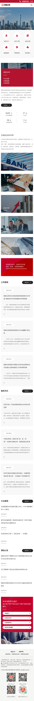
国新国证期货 (25, 654)
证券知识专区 (17, 618)
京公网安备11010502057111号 (9, 663)
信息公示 (13, 651)
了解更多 (6, 105)
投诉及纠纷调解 (17, 627)
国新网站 (8, 654)
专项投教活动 (17, 622)
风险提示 (17, 613)
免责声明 (21, 651)
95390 (31, 1)
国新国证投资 (16, 654)
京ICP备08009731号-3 (23, 663)
